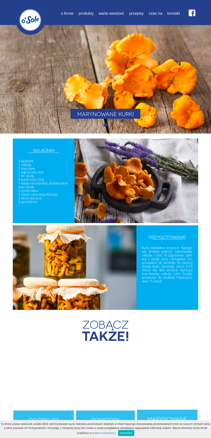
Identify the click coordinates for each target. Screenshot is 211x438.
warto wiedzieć (111, 13)
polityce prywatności (104, 433)
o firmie (67, 13)
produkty (86, 13)
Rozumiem (126, 433)
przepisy (136, 13)
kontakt (173, 13)
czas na (155, 13)
